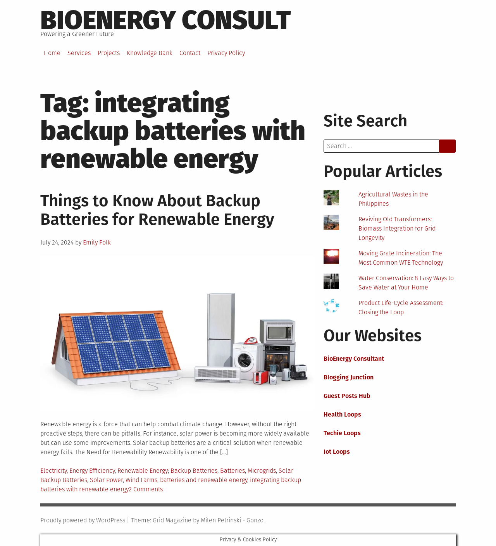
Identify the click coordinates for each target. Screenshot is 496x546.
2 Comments (146, 489)
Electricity (53, 470)
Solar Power (106, 480)
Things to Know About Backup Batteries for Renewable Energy (157, 210)
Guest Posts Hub (347, 396)
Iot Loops (337, 451)
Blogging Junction (349, 377)
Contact (189, 53)
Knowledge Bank (149, 53)
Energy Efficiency (92, 470)
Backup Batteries (193, 470)
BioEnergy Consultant (354, 358)
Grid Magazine (172, 520)
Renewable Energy (142, 470)
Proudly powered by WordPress (82, 520)
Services (79, 53)
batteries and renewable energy (203, 480)
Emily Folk (97, 242)
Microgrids (262, 470)
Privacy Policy (226, 53)
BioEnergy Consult (165, 20)
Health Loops (342, 414)
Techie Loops (342, 433)
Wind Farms (141, 480)
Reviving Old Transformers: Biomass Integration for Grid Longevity (397, 228)
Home (52, 53)
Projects (109, 53)
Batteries (232, 470)
